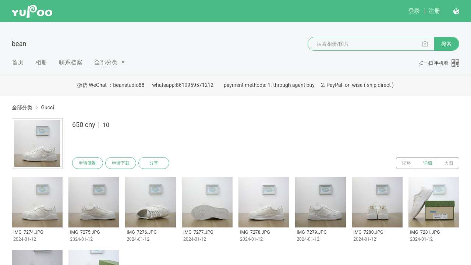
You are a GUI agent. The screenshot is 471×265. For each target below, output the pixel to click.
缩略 (406, 163)
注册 (434, 10)
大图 (448, 163)
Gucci (47, 107)
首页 (18, 62)
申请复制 (87, 163)
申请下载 (121, 163)
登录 (414, 10)
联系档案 (70, 62)
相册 (41, 62)
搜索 (446, 44)
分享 (153, 163)
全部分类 (106, 62)
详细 (427, 163)
